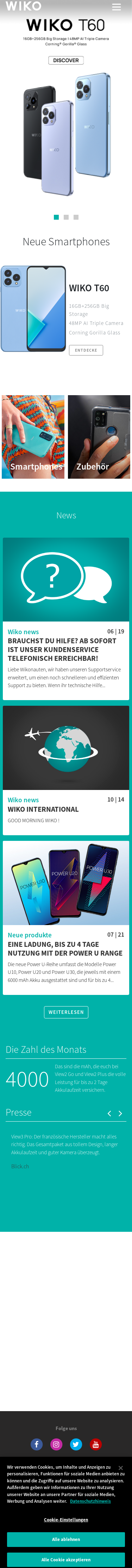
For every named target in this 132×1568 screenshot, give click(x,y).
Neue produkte (30, 935)
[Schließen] (120, 1473)
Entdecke (86, 350)
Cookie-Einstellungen (66, 1525)
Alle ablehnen (66, 1545)
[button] (56, 217)
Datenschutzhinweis (90, 1507)
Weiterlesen (66, 1012)
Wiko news (23, 631)
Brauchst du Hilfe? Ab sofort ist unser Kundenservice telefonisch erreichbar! (62, 650)
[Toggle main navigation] (116, 7)
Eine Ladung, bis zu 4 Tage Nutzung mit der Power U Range (65, 949)
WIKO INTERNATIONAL (43, 809)
